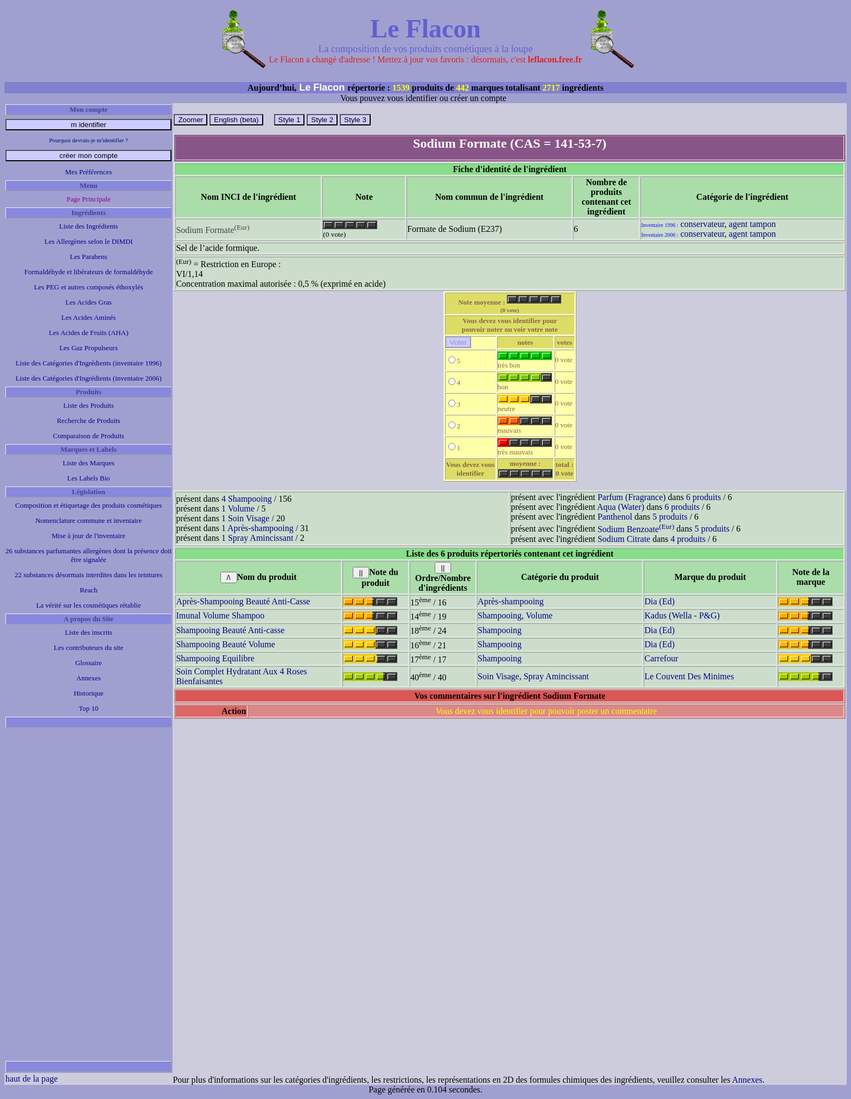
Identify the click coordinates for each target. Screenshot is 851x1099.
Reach (88, 590)
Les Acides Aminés (88, 317)
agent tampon (752, 224)
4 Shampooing (246, 498)
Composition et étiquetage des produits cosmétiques (88, 505)
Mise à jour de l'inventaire (88, 536)
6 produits (703, 497)
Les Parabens (88, 256)
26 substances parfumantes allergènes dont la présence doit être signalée (88, 555)
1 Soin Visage (245, 518)
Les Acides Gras (89, 302)
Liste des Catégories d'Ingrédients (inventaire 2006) (89, 378)
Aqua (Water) (620, 506)
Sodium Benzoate (636, 529)
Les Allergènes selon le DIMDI (89, 241)
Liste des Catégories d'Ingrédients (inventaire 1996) (89, 363)
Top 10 (88, 708)
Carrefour (661, 658)
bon (525, 383)
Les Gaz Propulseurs (88, 348)
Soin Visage (498, 676)
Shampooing (500, 615)
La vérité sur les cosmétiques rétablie (88, 605)
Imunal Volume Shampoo (220, 615)
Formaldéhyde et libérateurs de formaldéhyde (88, 272)
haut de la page (31, 1078)
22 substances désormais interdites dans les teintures (88, 575)
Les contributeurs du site (88, 647)
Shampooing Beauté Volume (225, 644)
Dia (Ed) (659, 601)
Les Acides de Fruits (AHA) (89, 333)
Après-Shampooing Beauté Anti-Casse (243, 601)
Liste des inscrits (88, 632)
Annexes (88, 678)
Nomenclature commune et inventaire (88, 520)
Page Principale (89, 199)
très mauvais (525, 448)
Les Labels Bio (88, 478)
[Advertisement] (88, 894)
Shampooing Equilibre (215, 658)
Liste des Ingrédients (88, 226)
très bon (525, 362)
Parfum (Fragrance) (632, 497)
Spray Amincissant (556, 676)
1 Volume (238, 508)
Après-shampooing (511, 601)
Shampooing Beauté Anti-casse (230, 630)
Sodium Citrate (624, 539)
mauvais (525, 427)
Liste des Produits (88, 405)
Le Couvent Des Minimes (689, 676)
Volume (539, 615)
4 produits (688, 539)
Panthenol (615, 516)
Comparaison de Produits (88, 436)
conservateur (703, 224)
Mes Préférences (88, 172)
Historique (89, 693)
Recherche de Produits (88, 420)
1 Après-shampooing (257, 528)
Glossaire (88, 663)
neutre (525, 405)
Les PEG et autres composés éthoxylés (88, 287)
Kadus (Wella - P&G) (682, 615)
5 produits (669, 516)
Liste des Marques (89, 463)
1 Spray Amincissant (257, 537)
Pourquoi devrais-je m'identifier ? (88, 140)
